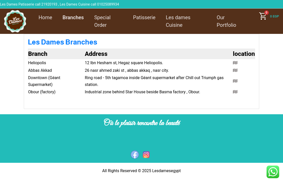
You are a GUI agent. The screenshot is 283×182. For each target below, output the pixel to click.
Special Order (102, 21)
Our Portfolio (226, 21)
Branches (73, 17)
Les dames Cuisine (178, 21)
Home (45, 17)
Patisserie (144, 17)
